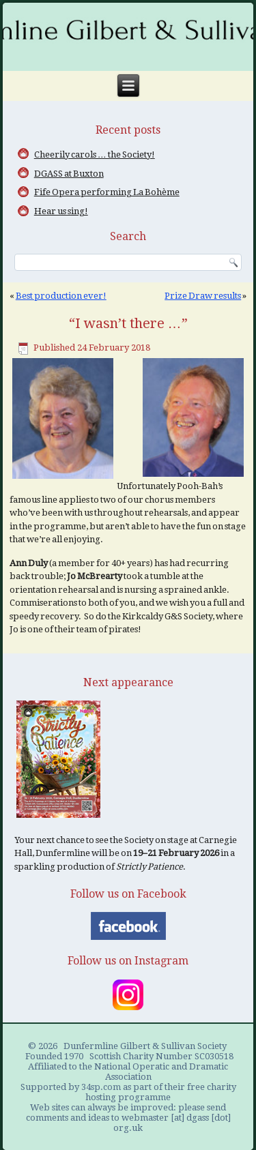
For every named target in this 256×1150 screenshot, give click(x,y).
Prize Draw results (203, 296)
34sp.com (101, 1087)
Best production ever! (61, 296)
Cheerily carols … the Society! (94, 154)
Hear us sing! (61, 211)
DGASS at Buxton (69, 173)
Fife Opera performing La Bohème (107, 192)
